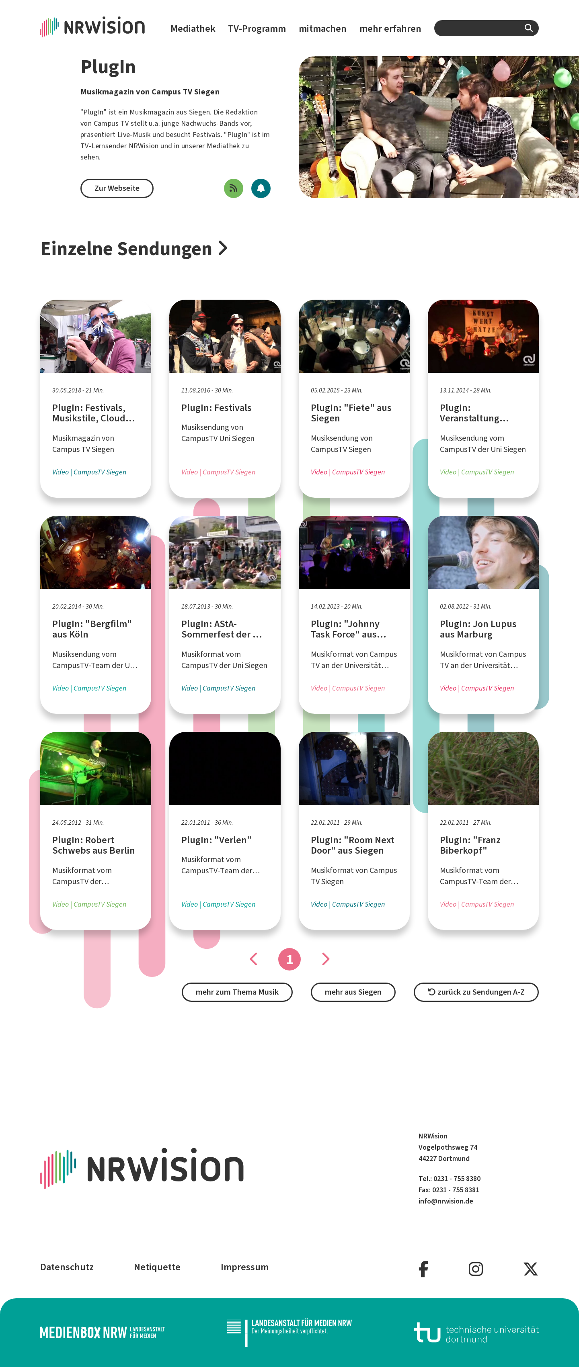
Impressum (245, 1267)
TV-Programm (257, 28)
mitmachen (323, 28)
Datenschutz (67, 1267)
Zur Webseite (117, 188)
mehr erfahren (390, 28)
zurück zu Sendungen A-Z (476, 992)
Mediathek (193, 28)
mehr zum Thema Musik (237, 992)
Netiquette (157, 1267)
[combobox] (486, 28)
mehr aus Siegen (353, 992)
